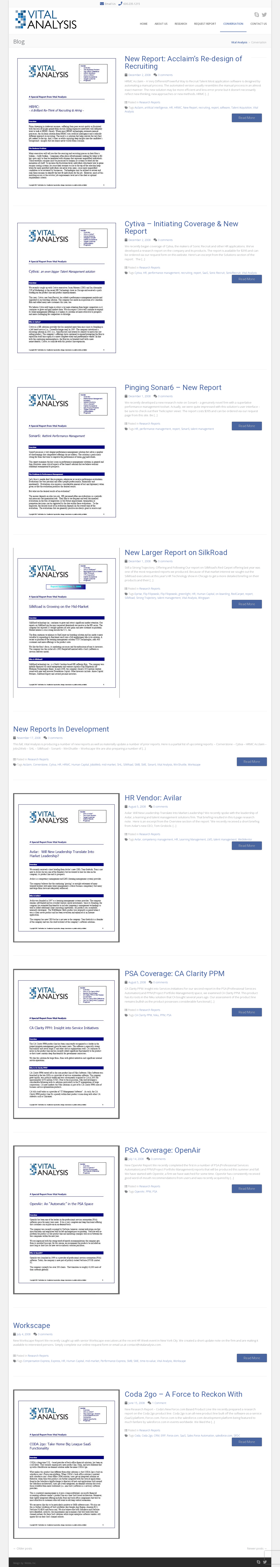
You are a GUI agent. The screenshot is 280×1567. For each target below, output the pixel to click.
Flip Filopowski (169, 594)
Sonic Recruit (217, 273)
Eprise (138, 594)
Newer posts (257, 1548)
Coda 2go (147, 1435)
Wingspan (204, 598)
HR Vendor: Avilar (153, 797)
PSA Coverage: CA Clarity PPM (175, 973)
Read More (247, 117)
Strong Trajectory (146, 598)
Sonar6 (185, 429)
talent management (202, 429)
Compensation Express (36, 1361)
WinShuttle (180, 764)
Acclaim (139, 107)
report (215, 107)
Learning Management (192, 839)
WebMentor (245, 839)
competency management (157, 839)
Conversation (233, 24)
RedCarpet (237, 594)
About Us (161, 24)
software (225, 107)
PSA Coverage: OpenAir (163, 1150)
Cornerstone (40, 764)
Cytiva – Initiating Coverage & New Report (181, 227)
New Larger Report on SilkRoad (176, 552)
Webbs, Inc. (30, 1563)
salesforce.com (223, 1435)
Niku (156, 1015)
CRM (156, 1435)
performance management (164, 273)
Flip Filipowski (151, 594)
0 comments (165, 75)
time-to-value (148, 1361)
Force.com (173, 1435)
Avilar (138, 839)
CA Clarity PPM (143, 1015)
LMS (209, 839)
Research (181, 24)
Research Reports (149, 102)
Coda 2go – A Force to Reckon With (183, 1394)
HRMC (178, 107)
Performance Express (113, 1361)
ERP (163, 1435)
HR (171, 107)
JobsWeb (95, 764)
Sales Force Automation (200, 1435)
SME (143, 764)
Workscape (194, 764)
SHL (119, 764)
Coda (137, 1435)
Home (143, 24)
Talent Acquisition (241, 107)
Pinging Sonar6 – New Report (173, 387)
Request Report (205, 24)
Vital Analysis (249, 273)
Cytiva (138, 273)
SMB (137, 764)
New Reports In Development (61, 729)
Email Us (110, 4)
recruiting (204, 107)
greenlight (184, 594)
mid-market (109, 764)
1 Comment (159, 1403)
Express (55, 1361)
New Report (190, 107)
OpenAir (140, 1191)
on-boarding (223, 594)
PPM (162, 1015)
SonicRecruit (233, 273)
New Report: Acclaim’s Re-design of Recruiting (183, 62)
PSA (169, 1015)
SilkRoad (130, 598)
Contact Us (258, 24)
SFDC (237, 1435)
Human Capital (205, 594)
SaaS (205, 273)
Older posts (22, 1548)
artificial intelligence (156, 107)
